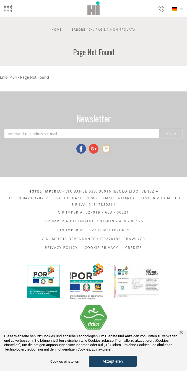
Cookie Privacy (101, 247)
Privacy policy (61, 247)
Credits (133, 247)
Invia (171, 133)
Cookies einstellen (64, 361)
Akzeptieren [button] (113, 361)
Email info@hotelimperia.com (136, 198)
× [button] (181, 332)
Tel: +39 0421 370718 (26, 198)
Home (56, 29)
